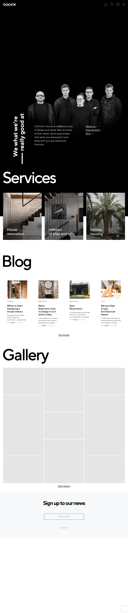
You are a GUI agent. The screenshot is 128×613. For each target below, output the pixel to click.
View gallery (64, 486)
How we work (94, 129)
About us (92, 126)
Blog (90, 133)
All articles (64, 334)
